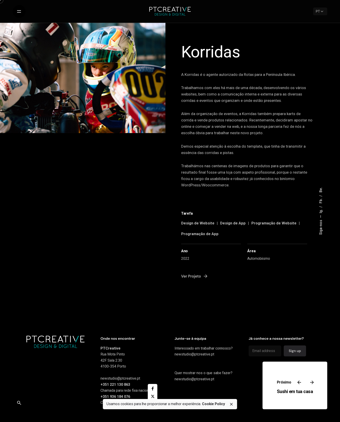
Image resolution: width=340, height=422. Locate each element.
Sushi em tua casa (295, 391)
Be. (321, 190)
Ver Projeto (194, 276)
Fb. (321, 200)
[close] (231, 404)
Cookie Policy (213, 404)
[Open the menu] (19, 11)
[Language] (320, 11)
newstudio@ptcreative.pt (120, 378)
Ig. (321, 210)
